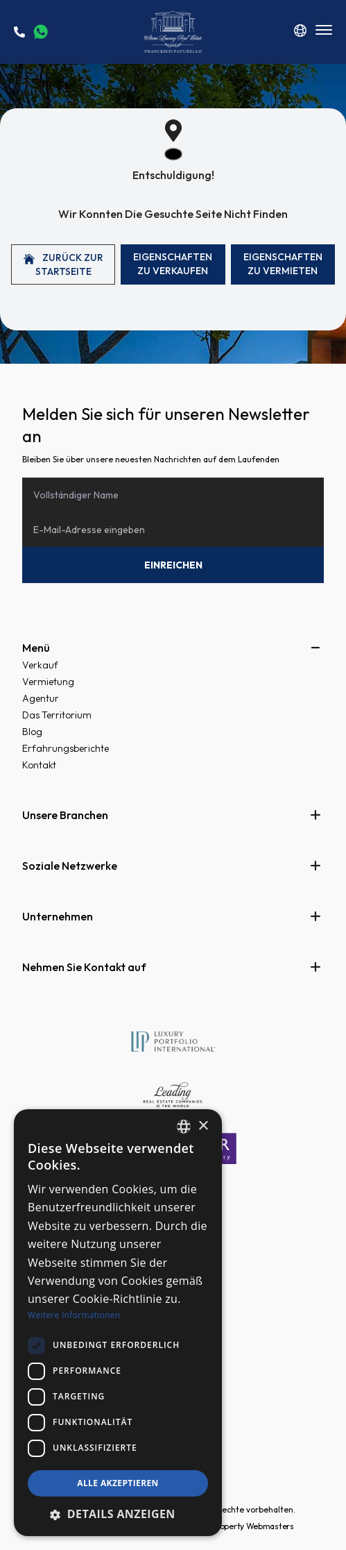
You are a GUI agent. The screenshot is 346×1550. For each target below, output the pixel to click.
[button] (118, 1514)
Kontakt (39, 765)
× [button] (203, 1126)
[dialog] (118, 1322)
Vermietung (48, 681)
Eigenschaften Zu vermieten (282, 264)
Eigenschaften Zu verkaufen (172, 264)
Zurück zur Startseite (63, 264)
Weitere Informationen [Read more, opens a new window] (74, 1315)
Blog (32, 731)
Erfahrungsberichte (65, 748)
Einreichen (173, 565)
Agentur (40, 698)
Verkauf (40, 665)
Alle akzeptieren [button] (118, 1483)
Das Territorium (57, 715)
